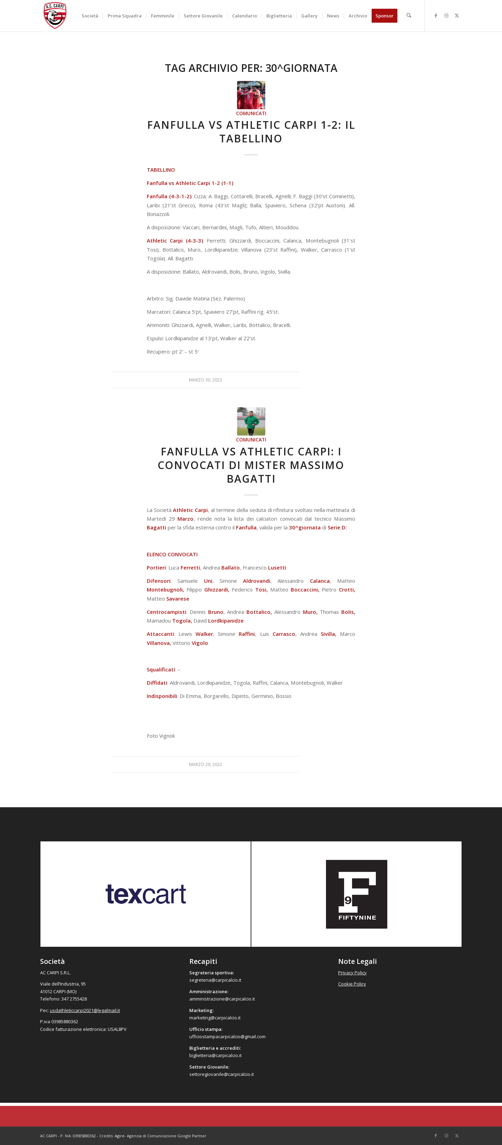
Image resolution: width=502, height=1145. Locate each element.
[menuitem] (90, 15)
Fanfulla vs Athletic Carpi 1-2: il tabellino (251, 132)
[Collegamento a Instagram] (446, 15)
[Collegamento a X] (456, 15)
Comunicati (251, 113)
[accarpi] (55, 15)
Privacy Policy (352, 972)
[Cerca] (409, 15)
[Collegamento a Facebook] (436, 15)
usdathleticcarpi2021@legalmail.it (85, 1010)
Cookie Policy (352, 984)
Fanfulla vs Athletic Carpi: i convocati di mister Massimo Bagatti (251, 465)
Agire (119, 1135)
